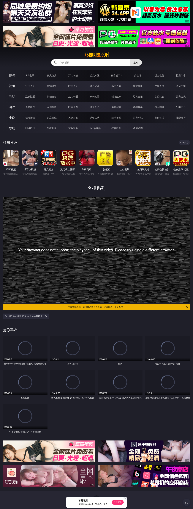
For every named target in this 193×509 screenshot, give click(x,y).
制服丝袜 (116, 96)
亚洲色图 (52, 107)
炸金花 (137, 75)
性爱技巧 (181, 117)
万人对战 (73, 75)
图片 (12, 107)
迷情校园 (116, 117)
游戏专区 (95, 75)
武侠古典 (95, 117)
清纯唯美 (138, 107)
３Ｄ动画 (95, 86)
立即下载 (117, 502)
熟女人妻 (116, 86)
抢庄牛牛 (181, 75)
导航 (12, 128)
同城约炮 (30, 128)
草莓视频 (73, 128)
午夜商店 (52, 128)
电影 (12, 96)
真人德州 (52, 75)
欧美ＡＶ (73, 86)
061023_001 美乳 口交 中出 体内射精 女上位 (26, 316)
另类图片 (181, 107)
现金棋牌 (159, 75)
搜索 (135, 62)
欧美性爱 (95, 96)
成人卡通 (73, 96)
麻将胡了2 (116, 75)
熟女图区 (159, 107)
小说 (12, 118)
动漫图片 (95, 107)
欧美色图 (73, 107)
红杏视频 (116, 128)
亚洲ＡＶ (30, 86)
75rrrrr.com (96, 55)
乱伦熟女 (159, 96)
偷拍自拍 (52, 96)
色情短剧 (138, 128)
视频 (12, 86)
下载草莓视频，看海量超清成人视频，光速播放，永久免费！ (128, 307)
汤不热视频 (95, 128)
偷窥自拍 (30, 107)
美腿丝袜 (116, 107)
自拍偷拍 (52, 86)
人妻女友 (73, 117)
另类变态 (181, 96)
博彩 (12, 75)
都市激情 (30, 117)
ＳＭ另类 (181, 86)
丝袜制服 (138, 86)
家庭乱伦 (52, 117)
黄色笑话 (159, 117)
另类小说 (138, 117)
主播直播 (159, 86)
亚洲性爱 (30, 96)
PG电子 (30, 75)
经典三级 (138, 96)
